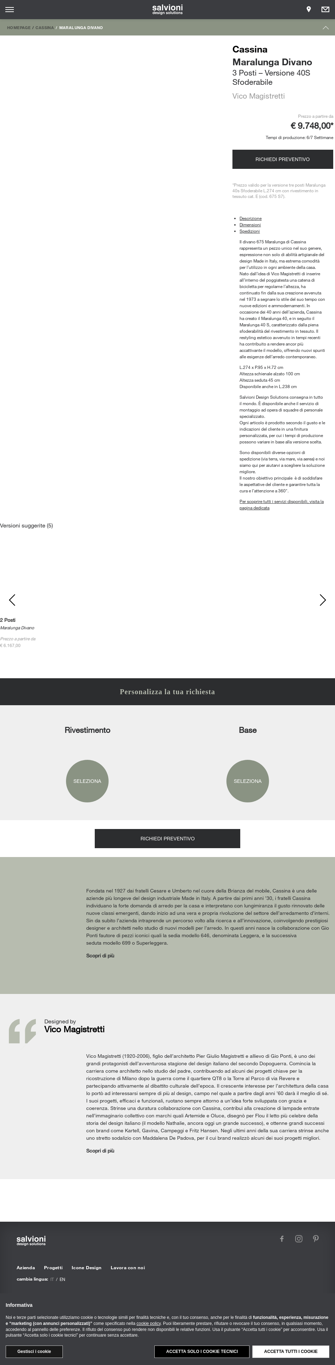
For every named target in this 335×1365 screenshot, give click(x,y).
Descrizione (251, 218)
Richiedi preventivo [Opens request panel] (283, 159)
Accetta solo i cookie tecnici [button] (202, 1351)
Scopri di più (100, 955)
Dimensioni (250, 224)
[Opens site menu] (9, 9)
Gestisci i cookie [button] (34, 1351)
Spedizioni (250, 231)
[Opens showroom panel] (309, 9)
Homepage (19, 27)
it (52, 1279)
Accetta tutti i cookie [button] (291, 1351)
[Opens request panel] (325, 9)
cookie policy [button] (149, 1323)
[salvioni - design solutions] (168, 9)
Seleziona (87, 781)
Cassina (44, 27)
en (62, 1279)
